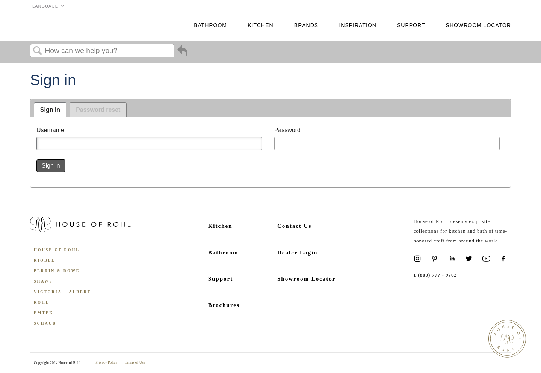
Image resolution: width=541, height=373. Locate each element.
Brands (306, 25)
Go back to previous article (182, 52)
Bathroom (210, 25)
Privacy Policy (106, 362)
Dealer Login (297, 253)
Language (45, 6)
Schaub (45, 323)
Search (37, 51)
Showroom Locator (478, 25)
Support (411, 25)
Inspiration (357, 25)
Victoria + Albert (62, 292)
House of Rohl (57, 250)
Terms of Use (135, 362)
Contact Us (294, 226)
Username (50, 130)
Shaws (43, 281)
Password (287, 130)
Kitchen (260, 25)
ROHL (41, 302)
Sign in (50, 110)
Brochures (224, 305)
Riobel (44, 260)
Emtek (43, 313)
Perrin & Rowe (57, 271)
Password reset (98, 110)
